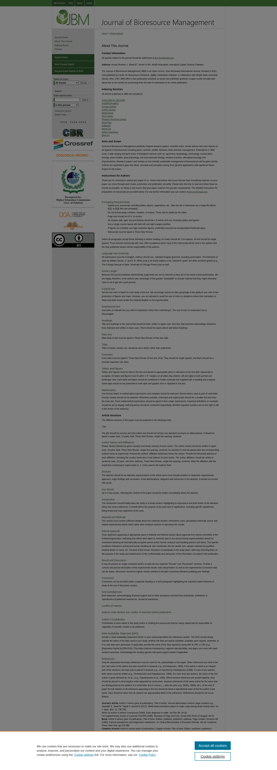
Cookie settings (84, 754)
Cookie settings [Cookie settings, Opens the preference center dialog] (213, 756)
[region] (138, 750)
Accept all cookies (213, 746)
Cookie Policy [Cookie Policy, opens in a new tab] (147, 754)
